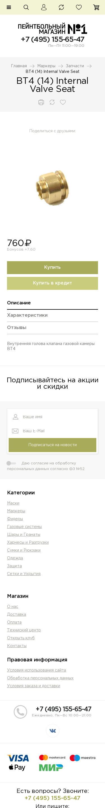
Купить (52, 267)
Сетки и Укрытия (24, 574)
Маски (13, 503)
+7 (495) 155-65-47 (52, 39)
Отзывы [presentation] (16, 328)
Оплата (14, 622)
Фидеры (15, 519)
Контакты (17, 646)
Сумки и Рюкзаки (24, 550)
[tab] (52, 305)
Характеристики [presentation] (27, 315)
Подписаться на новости (52, 445)
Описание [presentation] (19, 303)
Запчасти (75, 66)
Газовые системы (24, 527)
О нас (12, 606)
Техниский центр (24, 630)
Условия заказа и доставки (33, 686)
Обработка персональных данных (40, 678)
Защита (14, 566)
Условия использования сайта (36, 670)
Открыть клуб (21, 638)
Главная (19, 66)
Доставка (16, 614)
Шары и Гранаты (23, 534)
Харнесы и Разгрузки (28, 542)
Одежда (15, 558)
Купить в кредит (52, 283)
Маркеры (46, 66)
